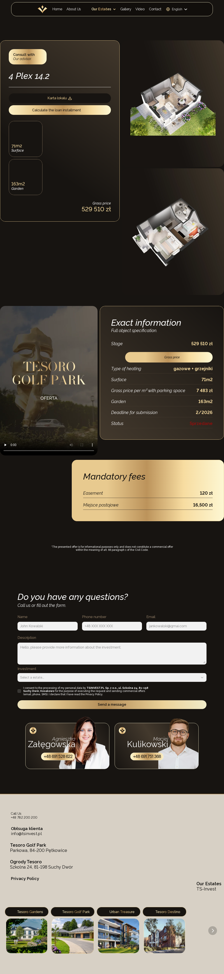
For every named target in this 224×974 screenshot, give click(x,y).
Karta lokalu (59, 98)
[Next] (212, 930)
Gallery (125, 9)
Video (140, 9)
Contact (155, 9)
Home (57, 9)
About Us (73, 9)
